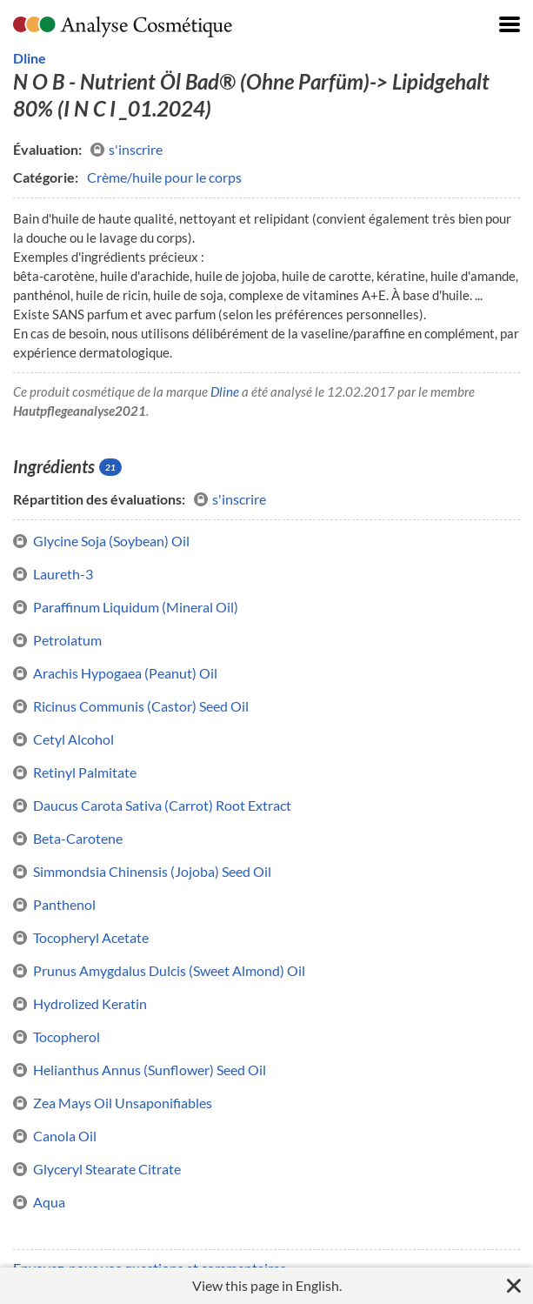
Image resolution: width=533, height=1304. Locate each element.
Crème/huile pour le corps (164, 177)
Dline (29, 58)
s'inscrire (126, 149)
